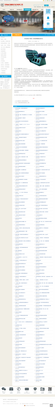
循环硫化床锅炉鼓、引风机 (5, 43)
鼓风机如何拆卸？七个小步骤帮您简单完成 (21, 182)
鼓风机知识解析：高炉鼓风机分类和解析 (42, 124)
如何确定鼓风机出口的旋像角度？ (20, 289)
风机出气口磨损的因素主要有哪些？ (20, 166)
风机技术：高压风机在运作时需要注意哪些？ (21, 380)
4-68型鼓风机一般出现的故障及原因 (20, 334)
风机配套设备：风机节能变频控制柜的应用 (21, 247)
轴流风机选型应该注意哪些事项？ (20, 202)
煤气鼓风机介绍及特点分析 (19, 195)
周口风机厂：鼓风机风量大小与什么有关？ (42, 279)
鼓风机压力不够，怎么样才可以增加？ (21, 208)
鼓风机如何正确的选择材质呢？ (40, 325)
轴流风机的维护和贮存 (18, 218)
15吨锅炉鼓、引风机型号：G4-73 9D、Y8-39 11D (22, 124)
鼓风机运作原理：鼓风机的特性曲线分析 (42, 205)
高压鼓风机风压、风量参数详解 (40, 143)
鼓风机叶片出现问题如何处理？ (40, 153)
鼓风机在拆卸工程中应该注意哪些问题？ (21, 373)
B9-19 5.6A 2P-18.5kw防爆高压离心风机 (41, 140)
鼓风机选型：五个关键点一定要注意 (20, 328)
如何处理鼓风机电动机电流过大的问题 (41, 137)
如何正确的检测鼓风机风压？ (40, 331)
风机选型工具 (35, 9)
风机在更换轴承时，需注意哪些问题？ (21, 169)
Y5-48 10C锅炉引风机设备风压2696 (41, 360)
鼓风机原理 (27, 9)
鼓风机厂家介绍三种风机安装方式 (20, 292)
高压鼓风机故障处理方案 (19, 244)
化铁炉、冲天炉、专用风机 (5, 45)
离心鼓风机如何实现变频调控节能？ (41, 163)
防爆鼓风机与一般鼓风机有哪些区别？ (21, 276)
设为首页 (45, 0)
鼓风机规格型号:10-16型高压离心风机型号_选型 (43, 169)
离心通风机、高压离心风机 (5, 41)
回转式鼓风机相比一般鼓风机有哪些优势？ (21, 108)
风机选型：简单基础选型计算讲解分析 (21, 137)
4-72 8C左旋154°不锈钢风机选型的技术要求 (21, 315)
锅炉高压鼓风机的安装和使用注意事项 (41, 250)
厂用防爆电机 (3, 70)
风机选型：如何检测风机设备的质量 (20, 305)
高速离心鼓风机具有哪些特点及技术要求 (42, 354)
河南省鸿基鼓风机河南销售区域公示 (20, 263)
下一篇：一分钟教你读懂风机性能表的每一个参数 (22, 102)
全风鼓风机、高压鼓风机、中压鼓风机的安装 (42, 237)
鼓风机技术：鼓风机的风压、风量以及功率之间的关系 (44, 257)
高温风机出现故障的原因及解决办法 (41, 121)
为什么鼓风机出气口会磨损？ (40, 347)
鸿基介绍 (12, 9)
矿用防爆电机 (3, 72)
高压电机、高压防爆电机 (5, 66)
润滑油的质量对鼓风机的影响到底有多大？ (42, 150)
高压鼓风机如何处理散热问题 (40, 224)
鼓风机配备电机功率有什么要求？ (20, 140)
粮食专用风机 (3, 49)
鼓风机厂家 (20, 68)
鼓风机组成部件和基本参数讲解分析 (41, 266)
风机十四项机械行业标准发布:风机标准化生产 (42, 134)
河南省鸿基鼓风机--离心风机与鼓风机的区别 (21, 121)
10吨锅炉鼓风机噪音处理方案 (40, 273)
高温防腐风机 (3, 51)
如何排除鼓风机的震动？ (39, 263)
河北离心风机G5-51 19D (39, 370)
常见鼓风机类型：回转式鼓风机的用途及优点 (42, 302)
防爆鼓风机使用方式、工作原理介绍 (20, 354)
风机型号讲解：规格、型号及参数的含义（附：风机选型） (23, 114)
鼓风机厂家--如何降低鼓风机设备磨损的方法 (21, 302)
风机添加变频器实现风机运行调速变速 (41, 218)
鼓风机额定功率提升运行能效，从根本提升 (42, 211)
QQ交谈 (53, 0)
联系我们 (15, 401)
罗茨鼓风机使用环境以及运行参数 (20, 318)
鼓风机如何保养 (38, 312)
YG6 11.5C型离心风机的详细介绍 (20, 367)
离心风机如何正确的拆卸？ (40, 373)
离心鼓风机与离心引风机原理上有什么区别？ (21, 237)
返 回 (33, 98)
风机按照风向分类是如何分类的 (20, 205)
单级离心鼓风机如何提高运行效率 (20, 211)
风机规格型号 (20, 9)
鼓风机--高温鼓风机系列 (18, 286)
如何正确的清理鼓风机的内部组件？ (20, 189)
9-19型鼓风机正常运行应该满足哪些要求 (21, 147)
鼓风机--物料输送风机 (18, 250)
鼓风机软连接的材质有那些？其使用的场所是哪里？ (22, 163)
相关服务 (43, 9)
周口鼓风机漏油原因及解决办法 (20, 111)
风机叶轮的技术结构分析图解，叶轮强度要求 (21, 150)
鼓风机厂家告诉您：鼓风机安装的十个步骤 (21, 156)
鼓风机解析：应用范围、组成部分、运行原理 (21, 279)
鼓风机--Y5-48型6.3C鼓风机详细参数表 (41, 189)
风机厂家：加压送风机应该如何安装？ (41, 195)
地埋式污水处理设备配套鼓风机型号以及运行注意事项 (44, 344)
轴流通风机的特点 (38, 260)
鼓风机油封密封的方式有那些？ (20, 176)
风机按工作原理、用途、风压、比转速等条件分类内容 (44, 221)
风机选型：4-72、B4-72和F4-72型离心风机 (21, 192)
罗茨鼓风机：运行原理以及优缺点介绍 (21, 260)
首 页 (4, 9)
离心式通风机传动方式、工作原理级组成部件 (42, 357)
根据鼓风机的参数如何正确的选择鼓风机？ (42, 147)
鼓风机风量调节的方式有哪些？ (40, 111)
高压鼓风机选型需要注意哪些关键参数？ (42, 247)
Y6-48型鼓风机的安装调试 (39, 231)
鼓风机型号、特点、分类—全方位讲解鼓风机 (42, 286)
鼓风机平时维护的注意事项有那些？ (20, 347)
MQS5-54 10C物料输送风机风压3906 (41, 176)
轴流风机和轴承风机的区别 (40, 367)
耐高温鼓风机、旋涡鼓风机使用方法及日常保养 (43, 182)
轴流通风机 (3, 37)
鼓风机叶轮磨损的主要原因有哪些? (20, 143)
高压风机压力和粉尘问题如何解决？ (20, 360)
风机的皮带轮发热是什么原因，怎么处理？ (42, 234)
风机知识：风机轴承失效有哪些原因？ (41, 318)
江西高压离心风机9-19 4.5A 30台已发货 (41, 114)
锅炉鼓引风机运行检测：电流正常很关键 (42, 208)
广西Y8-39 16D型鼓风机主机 (40, 166)
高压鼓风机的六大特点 (18, 325)
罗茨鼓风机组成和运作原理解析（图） (21, 221)
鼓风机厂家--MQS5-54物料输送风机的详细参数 (42, 292)
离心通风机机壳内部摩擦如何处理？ (41, 202)
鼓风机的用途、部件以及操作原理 (41, 179)
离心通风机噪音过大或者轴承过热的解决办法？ (22, 134)
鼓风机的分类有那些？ (18, 312)
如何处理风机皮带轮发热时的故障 (41, 341)
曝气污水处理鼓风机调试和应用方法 (20, 299)
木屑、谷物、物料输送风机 (5, 47)
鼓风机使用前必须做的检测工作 (40, 108)
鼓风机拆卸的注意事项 (18, 344)
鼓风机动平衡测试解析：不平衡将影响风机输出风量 (43, 305)
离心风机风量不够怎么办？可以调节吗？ (42, 321)
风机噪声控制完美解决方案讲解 (20, 266)
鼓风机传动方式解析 (39, 380)
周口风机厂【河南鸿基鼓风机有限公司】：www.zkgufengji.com (9, 0)
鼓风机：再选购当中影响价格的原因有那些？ (42, 289)
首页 (45, 34)
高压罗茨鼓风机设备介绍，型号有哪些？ (42, 127)
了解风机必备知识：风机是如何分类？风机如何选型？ (23, 357)
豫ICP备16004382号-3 (46, 403)
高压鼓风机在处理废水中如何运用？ (20, 127)
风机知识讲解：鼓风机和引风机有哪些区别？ (21, 234)
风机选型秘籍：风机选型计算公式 (41, 156)
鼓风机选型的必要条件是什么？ (40, 244)
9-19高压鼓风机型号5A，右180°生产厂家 (21, 257)
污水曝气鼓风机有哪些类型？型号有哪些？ (21, 179)
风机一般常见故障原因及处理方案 (20, 153)
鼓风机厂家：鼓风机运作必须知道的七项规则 (42, 328)
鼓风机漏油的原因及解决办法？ (40, 334)
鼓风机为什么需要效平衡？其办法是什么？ (21, 370)
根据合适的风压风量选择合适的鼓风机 (41, 315)
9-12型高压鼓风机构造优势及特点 (20, 224)
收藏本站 (49, 0)
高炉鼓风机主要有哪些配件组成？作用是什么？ (43, 299)
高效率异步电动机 (4, 68)
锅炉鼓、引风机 (3, 39)
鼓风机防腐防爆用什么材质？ (19, 331)
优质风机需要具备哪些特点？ (40, 192)
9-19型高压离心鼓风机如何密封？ (20, 341)
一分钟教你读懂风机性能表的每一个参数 (21, 231)
